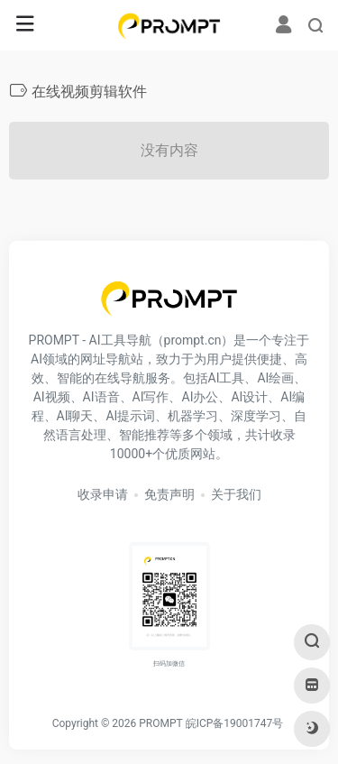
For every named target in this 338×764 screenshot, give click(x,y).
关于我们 (236, 494)
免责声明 (169, 494)
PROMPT (160, 723)
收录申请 (103, 494)
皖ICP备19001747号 (235, 723)
